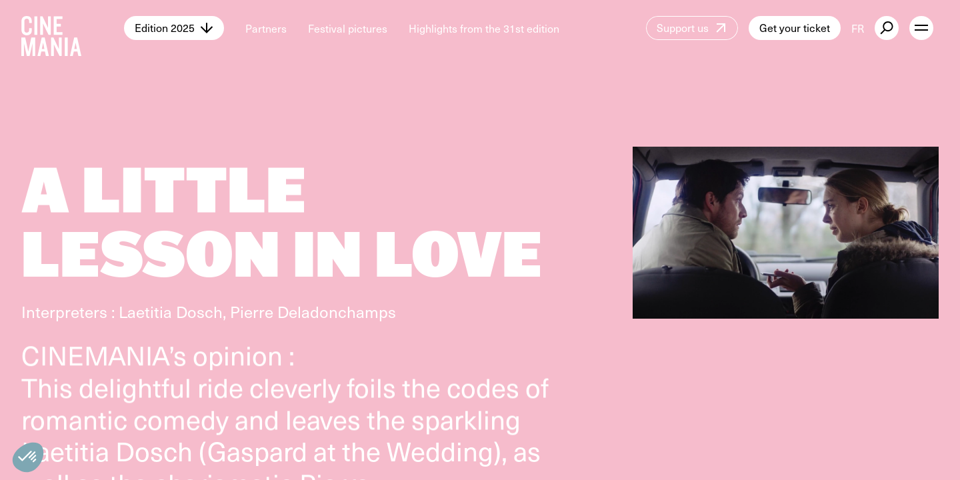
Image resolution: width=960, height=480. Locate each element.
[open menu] (921, 28)
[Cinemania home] (72, 28)
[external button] (887, 28)
